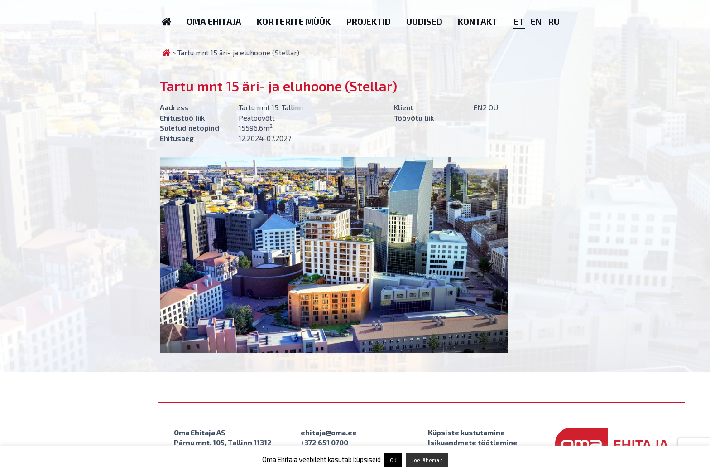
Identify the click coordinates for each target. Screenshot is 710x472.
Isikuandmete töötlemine (473, 442)
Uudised (424, 21)
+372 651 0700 (324, 442)
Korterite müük (294, 21)
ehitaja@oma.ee (329, 432)
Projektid (368, 21)
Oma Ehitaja (214, 21)
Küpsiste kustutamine (466, 432)
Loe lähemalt (426, 460)
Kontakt (478, 21)
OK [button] (393, 460)
